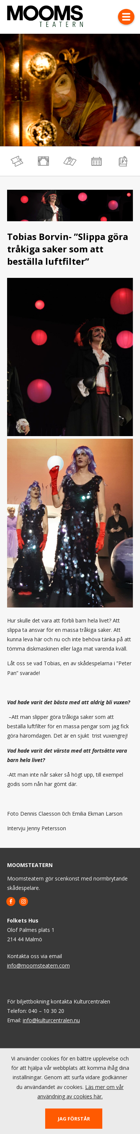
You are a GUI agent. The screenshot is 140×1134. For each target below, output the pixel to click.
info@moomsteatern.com (38, 965)
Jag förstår (74, 1118)
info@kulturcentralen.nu (51, 1020)
